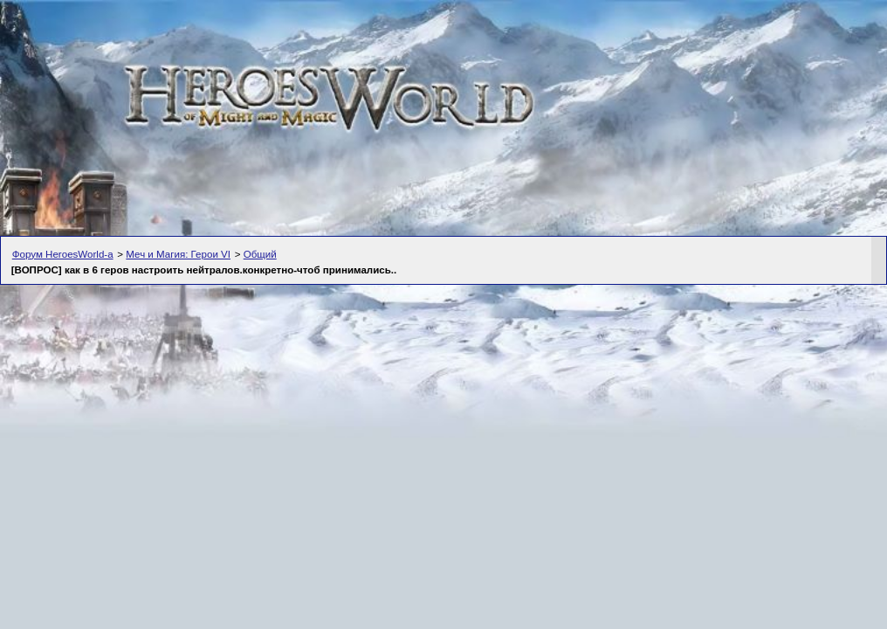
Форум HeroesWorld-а (62, 254)
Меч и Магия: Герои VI (178, 254)
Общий (260, 254)
